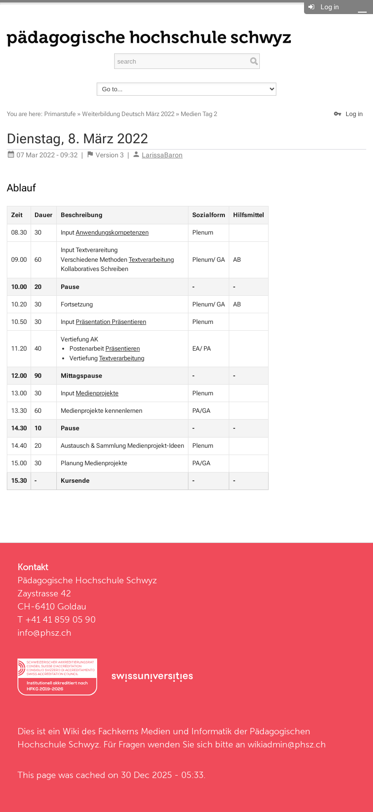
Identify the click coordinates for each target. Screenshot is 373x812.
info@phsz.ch (44, 632)
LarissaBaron (162, 155)
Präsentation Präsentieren (111, 321)
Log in (330, 7)
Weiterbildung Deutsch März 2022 (128, 114)
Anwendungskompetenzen (112, 232)
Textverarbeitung (151, 259)
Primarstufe (60, 114)
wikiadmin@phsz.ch (287, 744)
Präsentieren (122, 348)
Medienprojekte (97, 393)
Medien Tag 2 (199, 114)
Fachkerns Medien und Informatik (165, 731)
